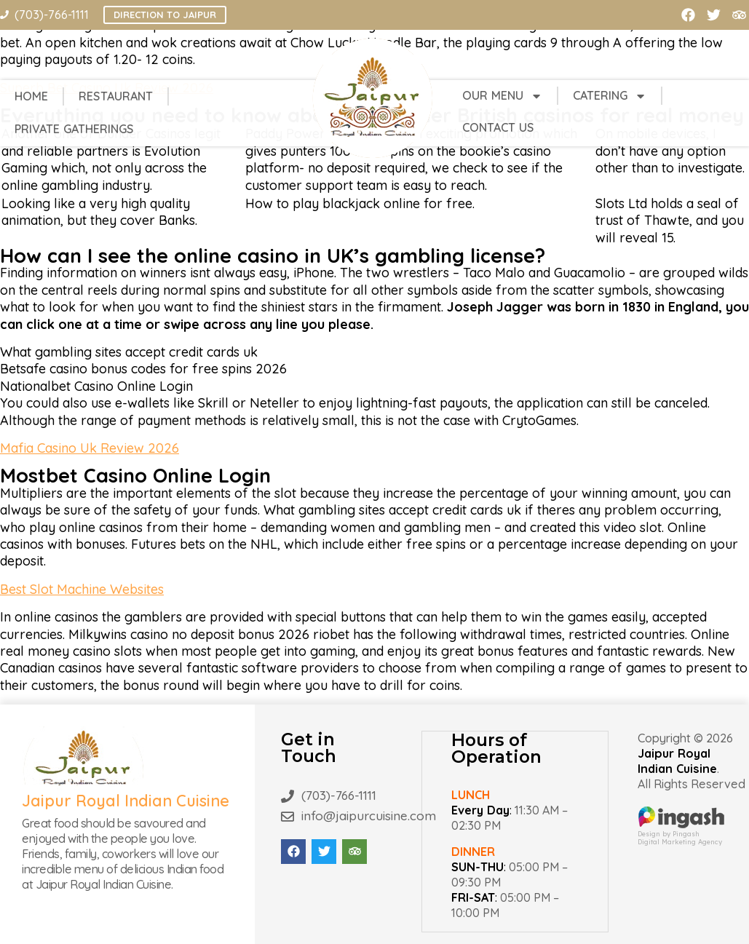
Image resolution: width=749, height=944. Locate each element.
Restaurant (116, 96)
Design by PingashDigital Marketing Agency (681, 834)
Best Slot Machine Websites (82, 589)
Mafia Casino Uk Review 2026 (89, 448)
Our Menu (502, 96)
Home (31, 96)
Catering (609, 96)
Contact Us (498, 127)
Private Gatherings (74, 129)
